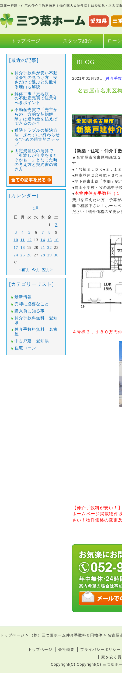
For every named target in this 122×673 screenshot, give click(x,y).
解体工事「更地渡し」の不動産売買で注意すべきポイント (36, 98)
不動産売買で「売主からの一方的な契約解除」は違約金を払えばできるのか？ (36, 116)
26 (29, 255)
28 (43, 255)
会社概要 (66, 649)
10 (16, 240)
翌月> (47, 269)
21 (43, 247)
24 (16, 255)
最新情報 (23, 297)
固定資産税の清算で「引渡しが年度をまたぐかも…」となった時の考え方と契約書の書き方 (36, 160)
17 (16, 247)
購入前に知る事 (30, 311)
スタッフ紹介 (77, 40)
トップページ (25, 40)
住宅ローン (25, 348)
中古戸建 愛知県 (32, 341)
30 (56, 255)
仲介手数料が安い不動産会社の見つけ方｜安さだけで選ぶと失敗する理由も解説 (36, 80)
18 (22, 247)
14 (43, 240)
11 (22, 240)
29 (49, 255)
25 (22, 255)
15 (49, 240)
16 (56, 240)
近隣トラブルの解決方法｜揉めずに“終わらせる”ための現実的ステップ (37, 137)
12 (29, 240)
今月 (36, 269)
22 (49, 247)
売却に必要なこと (32, 304)
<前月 (24, 269)
